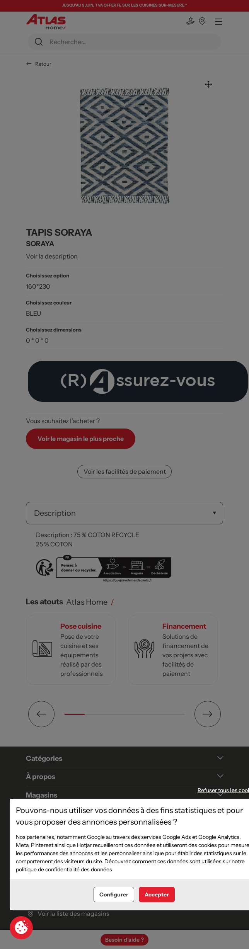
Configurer (113, 894)
